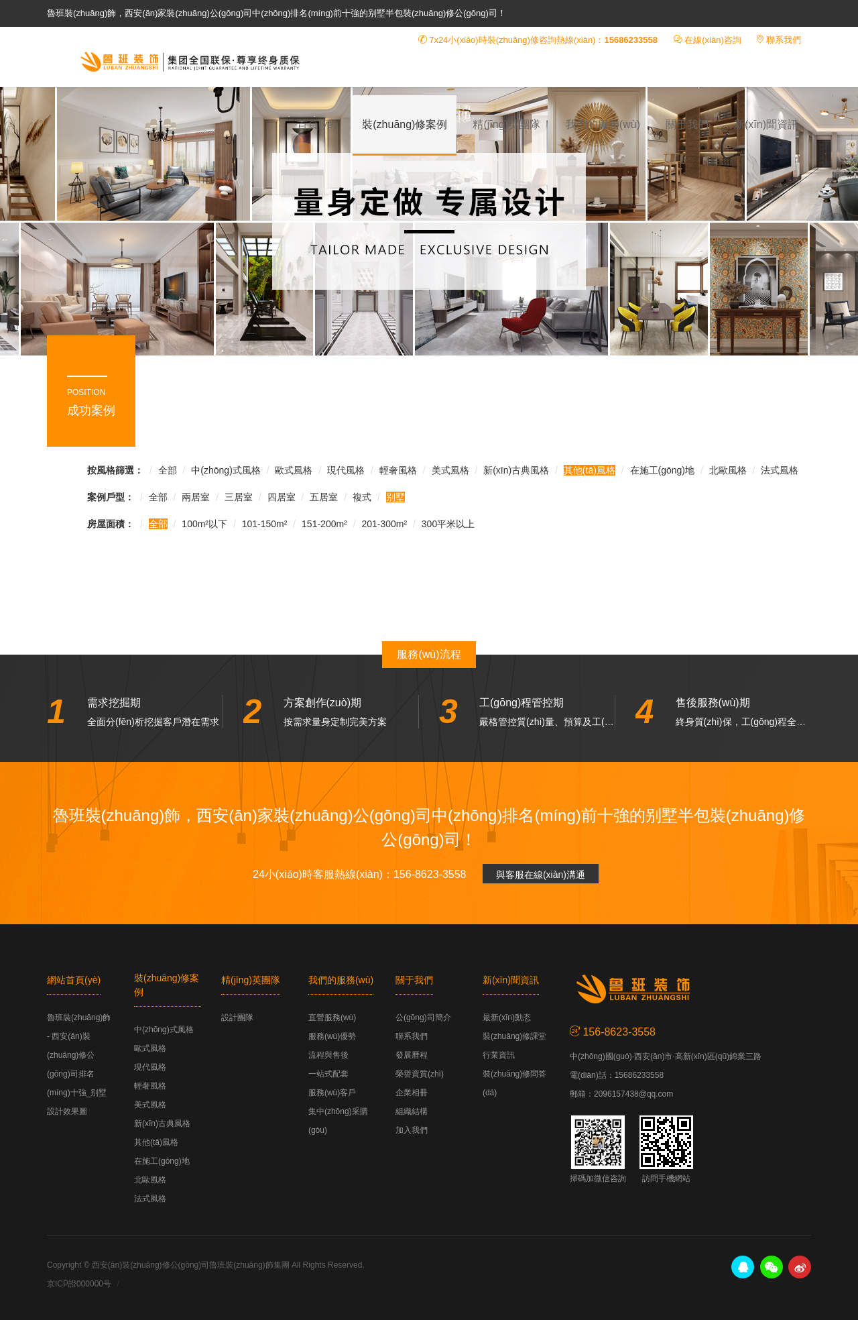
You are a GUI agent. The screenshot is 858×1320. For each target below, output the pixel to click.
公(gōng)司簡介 (423, 1017)
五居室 (324, 497)
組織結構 (411, 1111)
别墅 (395, 497)
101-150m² (265, 523)
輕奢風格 (398, 470)
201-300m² (384, 523)
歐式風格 (293, 470)
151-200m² (324, 523)
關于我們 (687, 124)
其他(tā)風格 (589, 470)
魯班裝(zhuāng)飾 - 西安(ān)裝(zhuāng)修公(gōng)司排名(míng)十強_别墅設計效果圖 (187, 61)
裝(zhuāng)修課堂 (514, 1036)
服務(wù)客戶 (332, 1092)
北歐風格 (728, 470)
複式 (362, 497)
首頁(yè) (317, 124)
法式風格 (779, 470)
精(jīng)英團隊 (506, 124)
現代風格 (346, 470)
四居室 (281, 497)
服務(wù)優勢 (332, 1036)
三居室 (239, 497)
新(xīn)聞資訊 (766, 124)
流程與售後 (328, 1055)
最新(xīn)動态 (507, 1017)
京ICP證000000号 (79, 1283)
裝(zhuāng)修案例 (404, 124)
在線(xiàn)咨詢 (712, 40)
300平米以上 (448, 523)
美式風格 (450, 470)
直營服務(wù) (332, 1017)
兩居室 (196, 497)
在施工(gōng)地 (662, 470)
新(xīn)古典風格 (516, 470)
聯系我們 (783, 40)
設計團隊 (237, 1017)
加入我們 (411, 1130)
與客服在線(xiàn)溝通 (540, 874)
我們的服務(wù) (603, 124)
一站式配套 (328, 1074)
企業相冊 (411, 1092)
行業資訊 (499, 1055)
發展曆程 (411, 1055)
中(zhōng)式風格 (225, 470)
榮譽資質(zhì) (419, 1074)
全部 (167, 470)
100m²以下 (204, 523)
